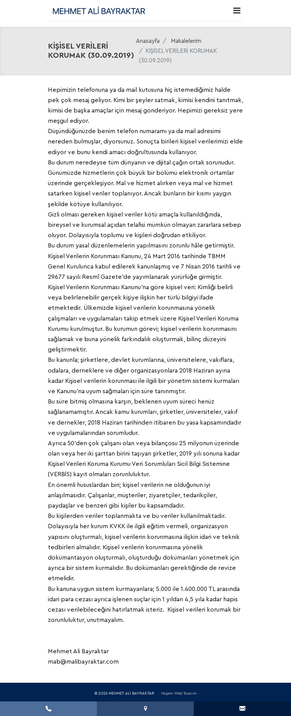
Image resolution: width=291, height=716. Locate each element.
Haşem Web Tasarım (179, 693)
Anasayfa (148, 41)
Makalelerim (186, 41)
